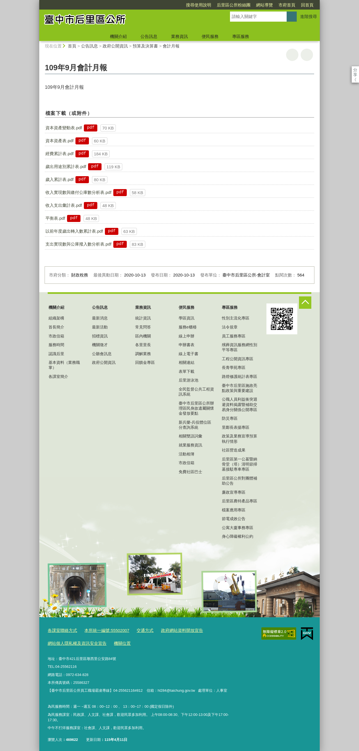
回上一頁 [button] (307, 55)
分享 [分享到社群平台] (355, 70)
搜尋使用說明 (166, 5)
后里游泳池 (188, 380)
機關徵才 (100, 344)
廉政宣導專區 (233, 492)
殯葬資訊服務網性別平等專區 (239, 347)
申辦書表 (186, 344)
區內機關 (143, 336)
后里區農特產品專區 (239, 501)
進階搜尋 (308, 16)
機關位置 (113, 641)
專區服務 (240, 36)
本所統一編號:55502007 (99, 630)
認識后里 (56, 353)
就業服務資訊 (190, 445)
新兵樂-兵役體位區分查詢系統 (195, 425)
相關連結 (186, 362)
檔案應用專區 (233, 510)
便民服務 (210, 36)
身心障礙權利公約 (237, 536)
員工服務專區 (233, 336)
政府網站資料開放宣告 (167, 630)
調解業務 (143, 353)
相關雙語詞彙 (190, 436)
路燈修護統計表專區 (239, 376)
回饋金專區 (145, 362)
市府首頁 (254, 5)
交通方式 (134, 630)
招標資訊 (100, 336)
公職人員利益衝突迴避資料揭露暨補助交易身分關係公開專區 (239, 404)
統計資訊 (143, 318)
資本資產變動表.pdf (63, 127)
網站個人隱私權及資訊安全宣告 (73, 641)
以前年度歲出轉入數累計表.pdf (74, 231)
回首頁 (275, 5)
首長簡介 (56, 327)
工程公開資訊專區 (237, 359)
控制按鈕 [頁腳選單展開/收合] (305, 302)
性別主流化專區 (235, 318)
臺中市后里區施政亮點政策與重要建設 (239, 388)
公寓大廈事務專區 (237, 527)
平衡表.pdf (55, 218)
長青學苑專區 (233, 367)
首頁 (72, 46)
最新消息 (100, 318)
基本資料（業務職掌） (64, 365)
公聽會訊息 (102, 353)
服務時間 (56, 344)
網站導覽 (232, 5)
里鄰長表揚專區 (235, 427)
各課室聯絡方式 (60, 630)
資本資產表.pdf (59, 140)
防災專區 (230, 418)
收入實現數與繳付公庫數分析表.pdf (78, 192)
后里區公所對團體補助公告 (239, 480)
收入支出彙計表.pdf (63, 205)
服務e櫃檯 (188, 327)
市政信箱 (56, 336)
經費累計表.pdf (59, 153)
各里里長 (143, 344)
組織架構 (56, 318)
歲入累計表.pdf (59, 179)
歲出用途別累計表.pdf (65, 166)
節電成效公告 (233, 518)
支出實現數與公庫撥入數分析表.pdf (78, 244)
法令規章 (230, 327)
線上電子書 (188, 353)
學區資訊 (186, 318)
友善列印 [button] (292, 55)
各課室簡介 (58, 376)
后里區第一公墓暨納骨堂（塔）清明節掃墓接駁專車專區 (239, 464)
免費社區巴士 (190, 471)
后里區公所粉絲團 (201, 5)
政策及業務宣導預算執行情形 (239, 438)
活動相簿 (186, 454)
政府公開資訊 (115, 46)
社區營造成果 (233, 450)
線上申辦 (186, 336)
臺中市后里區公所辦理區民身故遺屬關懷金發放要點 (196, 408)
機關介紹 (118, 36)
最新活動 (100, 327)
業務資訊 (179, 36)
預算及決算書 (145, 46)
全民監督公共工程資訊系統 (196, 391)
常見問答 (143, 327)
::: (37, 2)
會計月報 (171, 46)
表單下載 (186, 371)
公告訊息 (149, 36)
